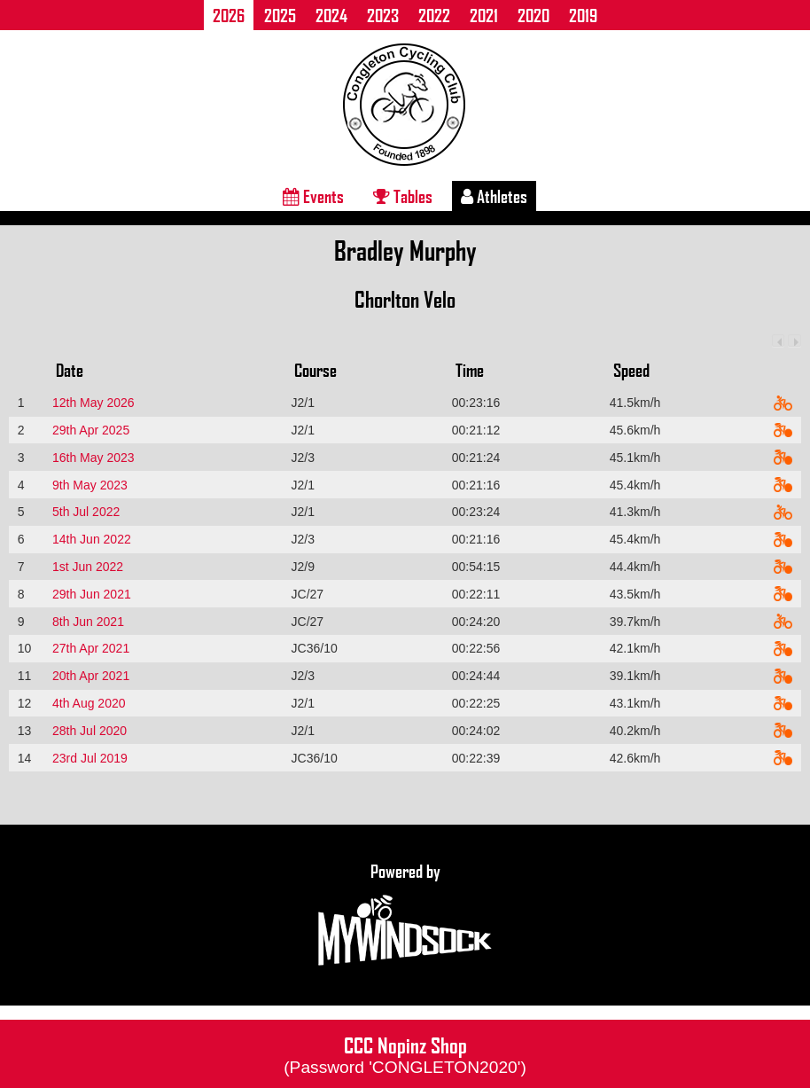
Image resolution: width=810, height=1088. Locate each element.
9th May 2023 (90, 485)
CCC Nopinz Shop (405, 1053)
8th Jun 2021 (88, 621)
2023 (383, 15)
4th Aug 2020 (89, 703)
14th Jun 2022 (91, 539)
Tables (402, 196)
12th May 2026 (93, 402)
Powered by (405, 915)
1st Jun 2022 (87, 567)
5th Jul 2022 (86, 512)
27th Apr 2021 (90, 648)
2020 (533, 15)
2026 (229, 15)
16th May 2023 (93, 457)
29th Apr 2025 (90, 430)
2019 (583, 15)
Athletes (494, 196)
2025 (280, 15)
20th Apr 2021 (90, 676)
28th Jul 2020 (89, 731)
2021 (484, 15)
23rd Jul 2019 (90, 758)
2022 (434, 15)
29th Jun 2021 (91, 594)
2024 (331, 15)
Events (313, 196)
